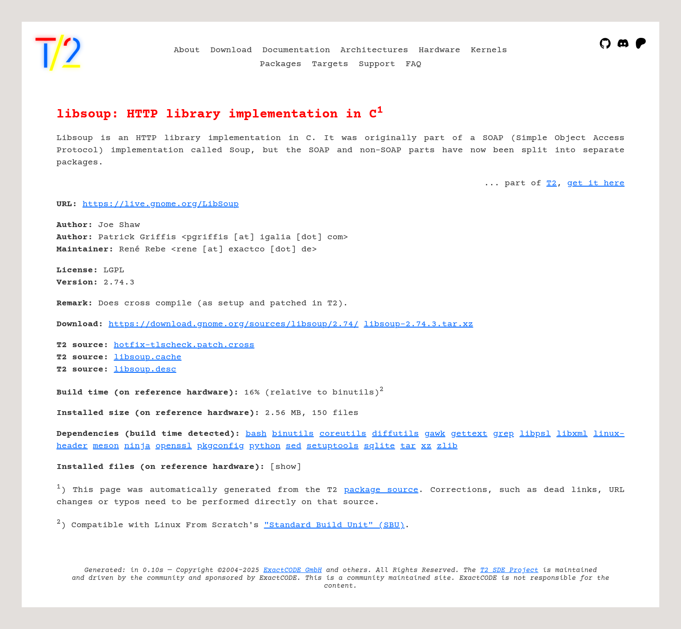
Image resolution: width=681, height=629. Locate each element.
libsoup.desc (145, 370)
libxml (572, 434)
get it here (596, 183)
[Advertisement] (598, 255)
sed (293, 446)
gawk (434, 434)
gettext (469, 434)
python (265, 446)
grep (503, 434)
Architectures (374, 50)
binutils (293, 434)
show (285, 467)
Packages (280, 64)
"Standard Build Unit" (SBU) (334, 525)
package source (381, 490)
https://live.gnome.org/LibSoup (161, 204)
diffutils (395, 434)
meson (106, 446)
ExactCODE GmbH (293, 570)
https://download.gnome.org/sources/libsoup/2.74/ (234, 324)
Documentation (296, 50)
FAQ (413, 64)
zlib (447, 446)
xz (426, 446)
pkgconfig (220, 446)
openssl (173, 446)
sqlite (379, 446)
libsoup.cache (148, 357)
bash (256, 434)
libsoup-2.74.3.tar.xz (418, 324)
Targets (330, 64)
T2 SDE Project (509, 570)
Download (231, 50)
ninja (137, 446)
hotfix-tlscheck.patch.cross (184, 345)
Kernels (489, 50)
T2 (551, 183)
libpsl (535, 434)
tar (408, 446)
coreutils (343, 434)
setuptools (333, 446)
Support (377, 64)
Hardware (439, 50)
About (187, 50)
